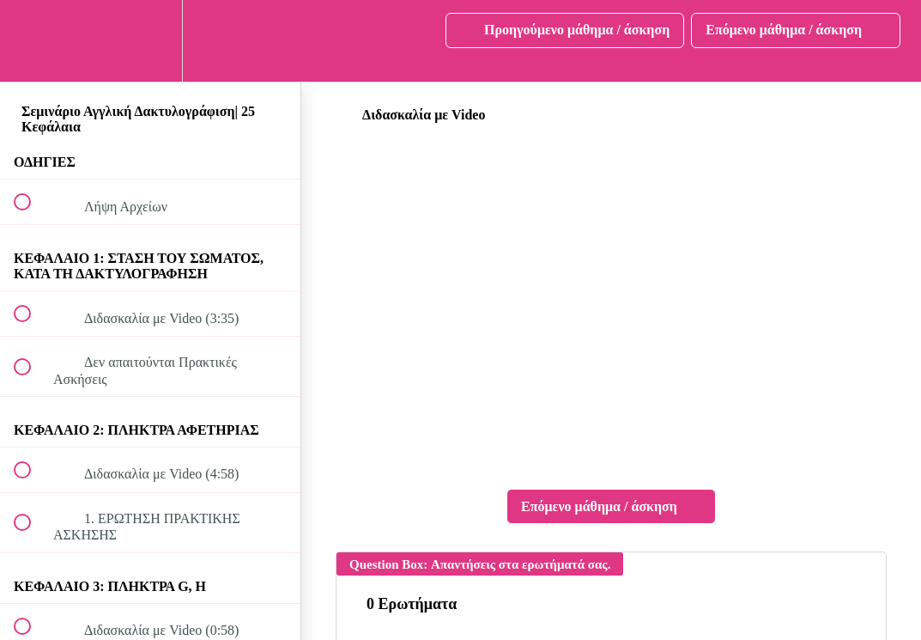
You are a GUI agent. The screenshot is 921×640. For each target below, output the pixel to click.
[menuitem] (150, 41)
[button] (32, 41)
